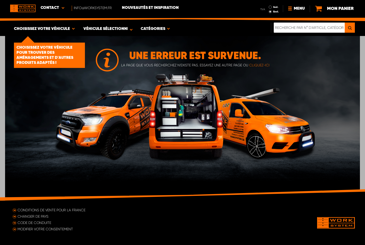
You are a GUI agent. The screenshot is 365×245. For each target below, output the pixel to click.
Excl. (276, 11)
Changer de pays (32, 216)
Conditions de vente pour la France (51, 210)
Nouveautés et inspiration (150, 8)
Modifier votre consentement (45, 229)
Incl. (275, 7)
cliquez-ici (259, 65)
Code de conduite (34, 223)
